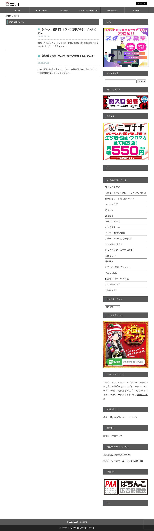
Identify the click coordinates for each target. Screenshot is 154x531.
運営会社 (136, 10)
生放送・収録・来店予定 (89, 10)
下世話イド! (110, 290)
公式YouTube (112, 10)
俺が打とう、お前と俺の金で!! (119, 198)
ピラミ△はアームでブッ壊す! (119, 250)
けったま (109, 215)
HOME (17, 10)
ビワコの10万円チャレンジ (118, 267)
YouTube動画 (41, 10)
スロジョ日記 (111, 204)
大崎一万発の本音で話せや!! (118, 238)
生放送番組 (64, 10)
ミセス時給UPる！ (114, 244)
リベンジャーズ (112, 221)
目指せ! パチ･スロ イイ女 (117, 278)
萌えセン (109, 210)
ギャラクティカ (112, 227)
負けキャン (110, 256)
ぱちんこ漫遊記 (112, 187)
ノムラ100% (111, 273)
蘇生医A (109, 261)
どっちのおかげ (112, 284)
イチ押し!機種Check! (115, 233)
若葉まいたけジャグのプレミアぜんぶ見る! (125, 193)
